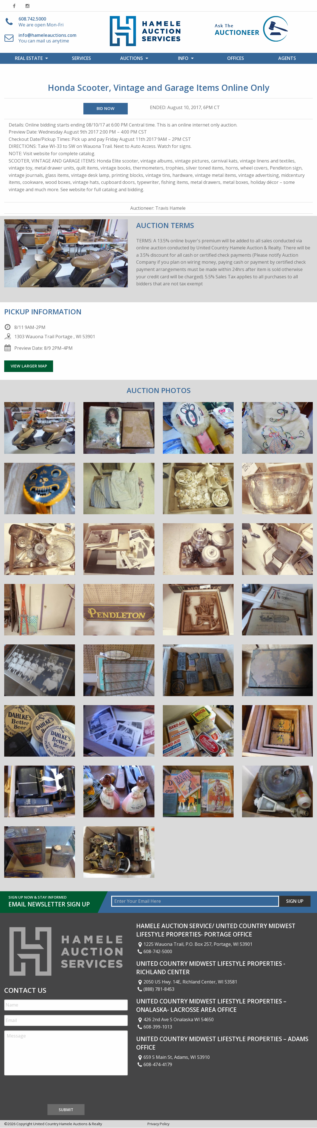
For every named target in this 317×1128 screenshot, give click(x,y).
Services (81, 58)
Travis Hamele (170, 208)
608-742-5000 (154, 951)
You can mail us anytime (47, 38)
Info (183, 58)
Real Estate (29, 58)
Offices (235, 58)
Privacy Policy (158, 1123)
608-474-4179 (154, 1064)
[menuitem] (30, 58)
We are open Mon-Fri (41, 22)
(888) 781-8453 (155, 989)
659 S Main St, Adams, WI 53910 (173, 1057)
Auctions (131, 58)
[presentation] (47, 1091)
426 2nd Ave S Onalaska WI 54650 (175, 1019)
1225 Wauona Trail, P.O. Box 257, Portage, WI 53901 (194, 944)
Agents (287, 58)
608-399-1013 (154, 1027)
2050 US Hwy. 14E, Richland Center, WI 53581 (186, 982)
